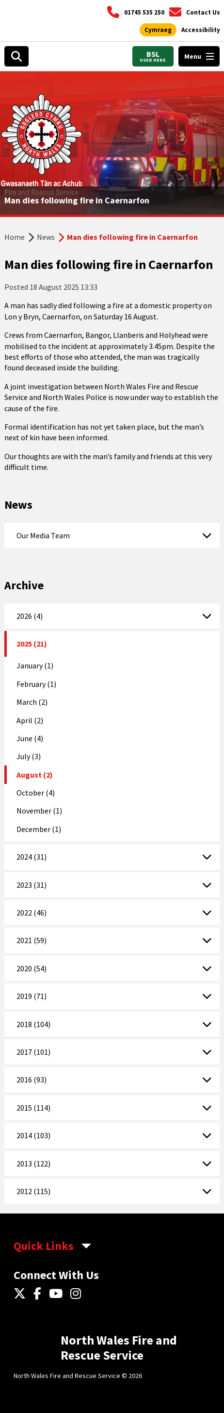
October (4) (35, 793)
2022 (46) (31, 912)
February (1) (36, 684)
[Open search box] (16, 56)
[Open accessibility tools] (200, 30)
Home (14, 237)
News (46, 237)
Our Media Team (43, 535)
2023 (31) (31, 885)
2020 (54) (31, 968)
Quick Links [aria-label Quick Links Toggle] (44, 1245)
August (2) (34, 775)
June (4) (29, 738)
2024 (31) (31, 857)
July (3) (28, 756)
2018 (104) (33, 1024)
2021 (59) (31, 940)
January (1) (34, 665)
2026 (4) (29, 616)
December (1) (38, 829)
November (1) (39, 810)
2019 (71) (31, 996)
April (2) (29, 720)
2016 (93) (31, 1079)
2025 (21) (31, 643)
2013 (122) (33, 1163)
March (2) (32, 702)
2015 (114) (33, 1108)
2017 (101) (33, 1052)
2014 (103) (33, 1135)
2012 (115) (33, 1191)
